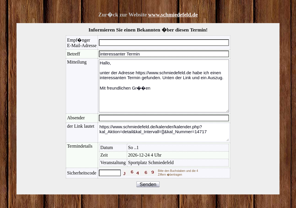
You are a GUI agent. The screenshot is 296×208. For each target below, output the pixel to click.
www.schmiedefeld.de (173, 15)
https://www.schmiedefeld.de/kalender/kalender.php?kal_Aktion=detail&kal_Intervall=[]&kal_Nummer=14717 (164, 132)
